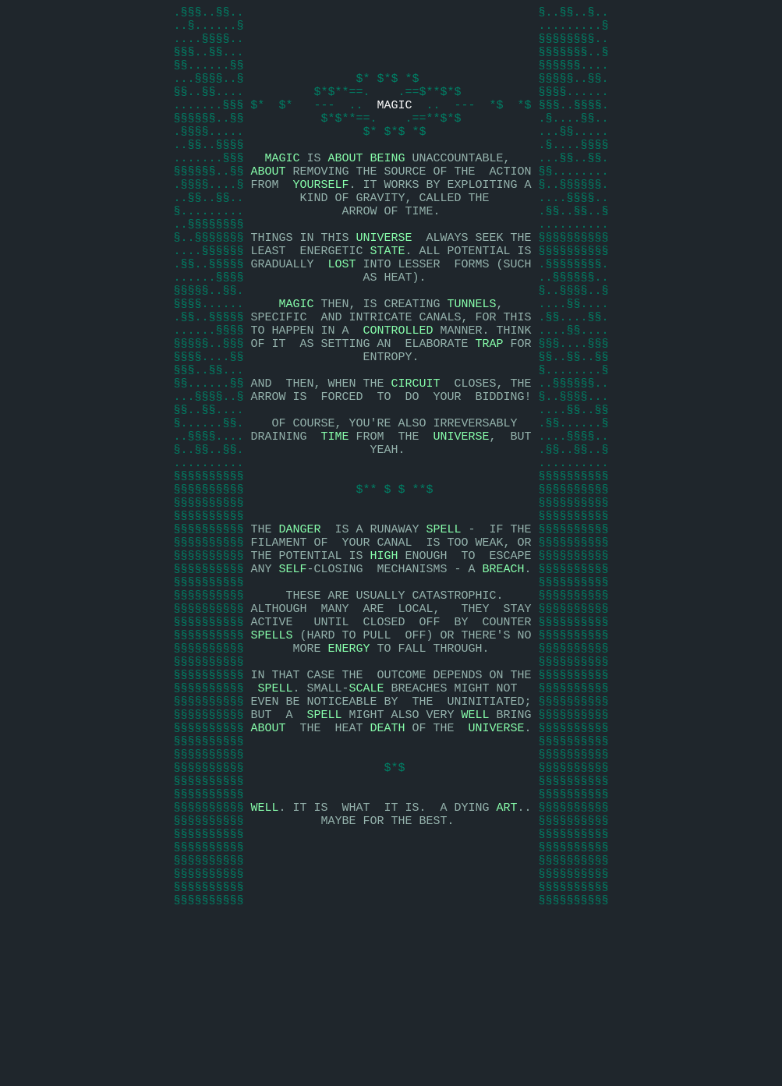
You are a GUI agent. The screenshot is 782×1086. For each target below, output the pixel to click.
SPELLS (271, 747)
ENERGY (348, 762)
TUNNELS (472, 357)
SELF (292, 669)
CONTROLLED (398, 388)
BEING (387, 185)
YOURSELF (320, 217)
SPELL (444, 622)
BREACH (504, 669)
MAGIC (394, 123)
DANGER (299, 622)
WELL (476, 840)
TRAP (489, 404)
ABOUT (345, 185)
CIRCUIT (415, 450)
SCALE (366, 809)
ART (507, 949)
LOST (341, 310)
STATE (387, 294)
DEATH (387, 856)
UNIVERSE (384, 279)
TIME (334, 513)
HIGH (384, 653)
